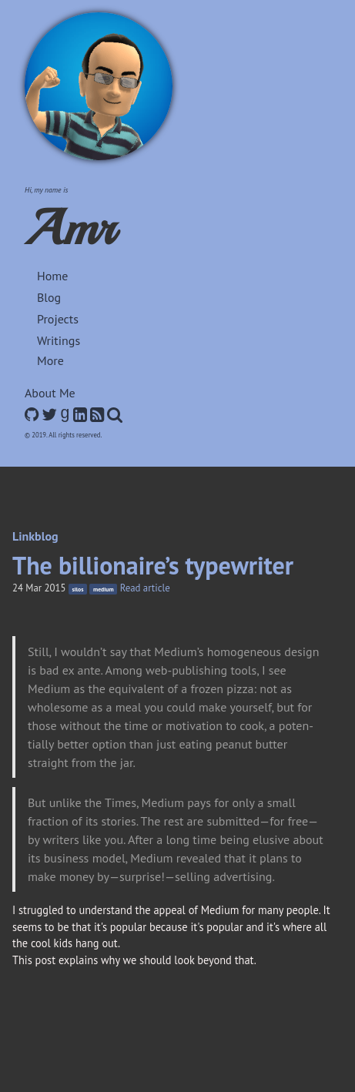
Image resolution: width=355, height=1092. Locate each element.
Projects (58, 319)
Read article (145, 588)
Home (52, 275)
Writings (58, 340)
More (50, 360)
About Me (50, 392)
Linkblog (35, 536)
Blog (49, 297)
